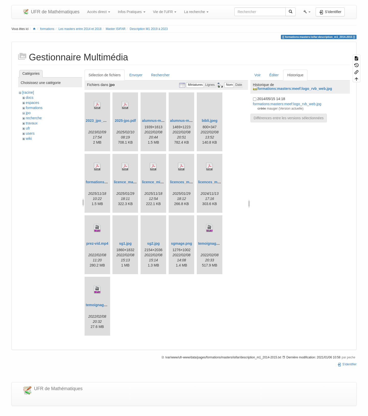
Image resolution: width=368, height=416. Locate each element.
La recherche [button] (196, 12)
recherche (34, 118)
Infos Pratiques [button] (131, 12)
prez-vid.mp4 (97, 243)
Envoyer (135, 75)
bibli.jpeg (209, 121)
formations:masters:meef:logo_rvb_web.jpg (295, 89)
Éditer (274, 75)
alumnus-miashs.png (188, 121)
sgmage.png (181, 243)
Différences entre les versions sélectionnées (289, 118)
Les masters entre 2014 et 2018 (80, 29)
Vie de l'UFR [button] (165, 12)
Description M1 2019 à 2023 (149, 29)
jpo (28, 113)
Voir (258, 75)
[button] (307, 11)
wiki (29, 138)
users (30, 133)
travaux (32, 123)
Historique (295, 75)
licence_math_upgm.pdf (134, 182)
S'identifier (346, 364)
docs (29, 97)
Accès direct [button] (98, 12)
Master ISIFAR (115, 29)
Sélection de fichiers (105, 75)
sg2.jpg (153, 243)
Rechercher (160, 75)
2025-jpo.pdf (125, 121)
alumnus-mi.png (155, 121)
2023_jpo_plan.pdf (101, 121)
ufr (28, 128)
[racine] (28, 92)
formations (47, 29)
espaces (32, 103)
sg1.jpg (125, 243)
